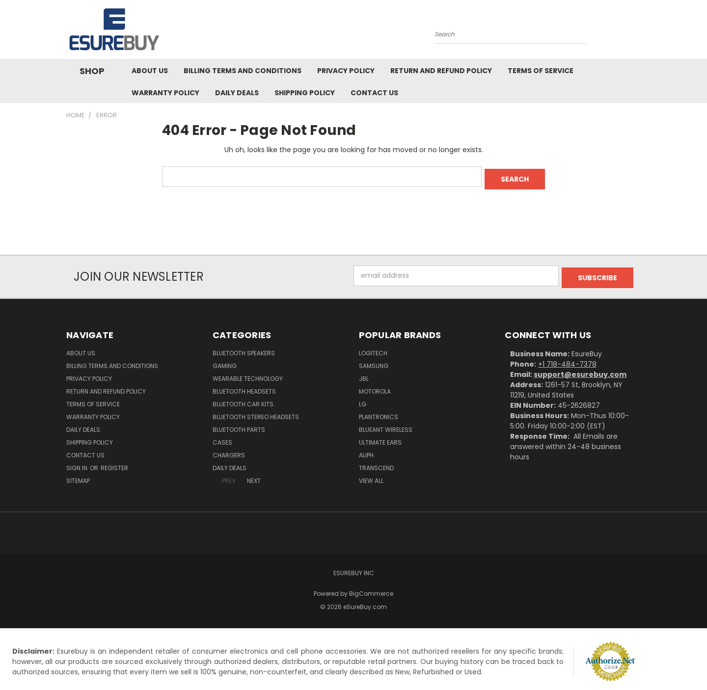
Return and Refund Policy (441, 71)
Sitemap (78, 476)
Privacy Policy (346, 71)
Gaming (225, 361)
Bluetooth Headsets (244, 387)
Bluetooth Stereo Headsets (256, 412)
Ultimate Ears (380, 438)
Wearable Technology (248, 374)
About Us (150, 71)
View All (371, 476)
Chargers (229, 451)
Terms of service (540, 71)
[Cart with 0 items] (638, 32)
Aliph (366, 451)
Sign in (77, 463)
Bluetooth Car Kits (243, 400)
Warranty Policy (165, 93)
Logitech (373, 349)
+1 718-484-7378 (567, 360)
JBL (364, 374)
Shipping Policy (304, 93)
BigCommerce (371, 589)
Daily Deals (237, 93)
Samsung (373, 361)
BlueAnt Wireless (385, 425)
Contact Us (374, 93)
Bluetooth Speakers (244, 349)
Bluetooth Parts (239, 425)
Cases (222, 438)
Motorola (375, 387)
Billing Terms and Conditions (242, 71)
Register (114, 463)
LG (362, 400)
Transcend (376, 463)
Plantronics (378, 412)
